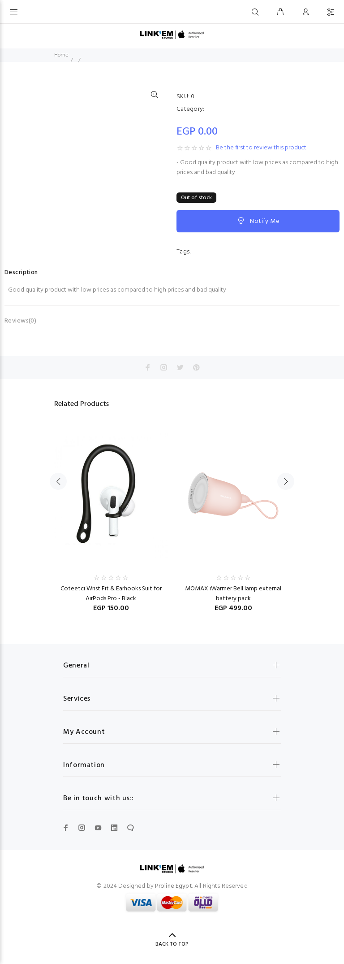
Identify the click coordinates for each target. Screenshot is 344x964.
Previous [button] (58, 481)
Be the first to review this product (261, 148)
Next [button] (285, 481)
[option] (111, 514)
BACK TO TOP (172, 944)
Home (61, 55)
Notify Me (258, 221)
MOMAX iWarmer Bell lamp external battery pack (233, 594)
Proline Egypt (173, 886)
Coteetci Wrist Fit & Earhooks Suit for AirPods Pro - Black (111, 594)
